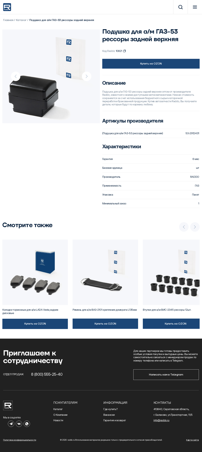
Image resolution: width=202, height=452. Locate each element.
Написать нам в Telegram (166, 374)
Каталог (21, 20)
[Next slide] (86, 76)
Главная (8, 20)
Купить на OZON (151, 63)
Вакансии (109, 414)
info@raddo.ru (161, 420)
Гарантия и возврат (114, 420)
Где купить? (110, 409)
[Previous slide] (15, 76)
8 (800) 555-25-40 (46, 374)
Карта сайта (192, 440)
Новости (58, 420)
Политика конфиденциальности (19, 440)
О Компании (60, 414)
